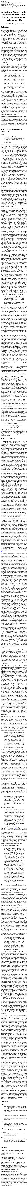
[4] (13, 892)
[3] (15, 828)
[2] (1, 551)
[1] (17, 528)
